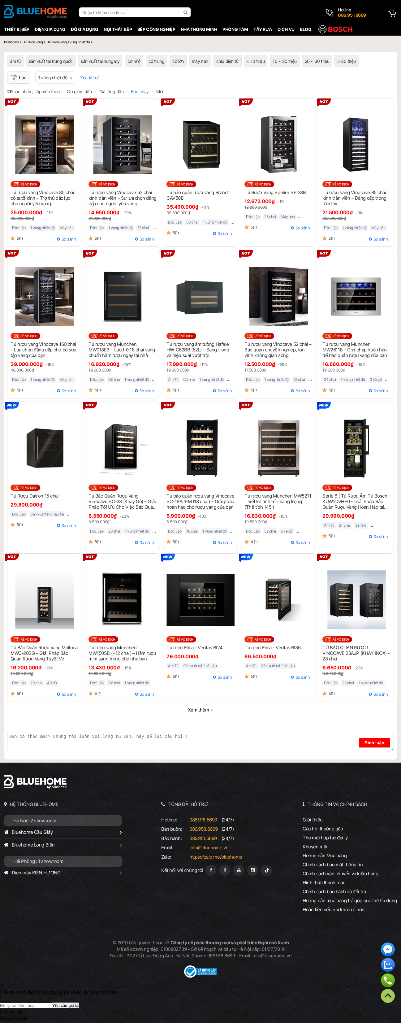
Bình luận (374, 742)
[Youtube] (238, 870)
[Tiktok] (266, 870)
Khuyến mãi (315, 847)
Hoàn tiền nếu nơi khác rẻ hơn (333, 909)
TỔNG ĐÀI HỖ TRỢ (188, 804)
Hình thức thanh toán (324, 883)
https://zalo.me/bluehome (215, 857)
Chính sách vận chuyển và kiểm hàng (340, 874)
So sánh (69, 239)
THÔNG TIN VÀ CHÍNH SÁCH (337, 804)
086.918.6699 (203, 820)
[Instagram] (252, 870)
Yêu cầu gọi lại (65, 1005)
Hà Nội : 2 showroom (34, 821)
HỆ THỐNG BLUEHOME (34, 804)
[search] (186, 12)
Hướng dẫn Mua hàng (325, 856)
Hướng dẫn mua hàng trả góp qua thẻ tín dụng (350, 900)
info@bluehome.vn (208, 848)
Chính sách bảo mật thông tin (333, 865)
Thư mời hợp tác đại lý (325, 838)
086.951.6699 (203, 838)
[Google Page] (224, 870)
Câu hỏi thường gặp (323, 829)
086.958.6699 (203, 829)
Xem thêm (198, 710)
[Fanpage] (210, 870)
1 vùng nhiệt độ (52, 77)
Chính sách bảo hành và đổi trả (334, 892)
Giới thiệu (313, 820)
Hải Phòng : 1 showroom (38, 861)
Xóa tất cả (90, 77)
